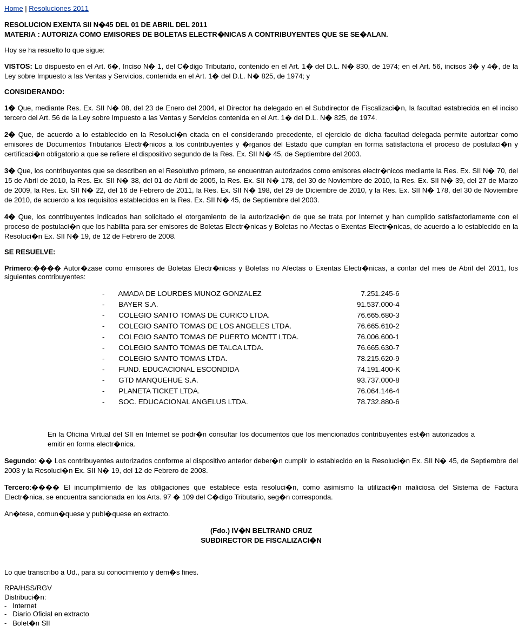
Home (13, 8)
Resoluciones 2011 (59, 8)
